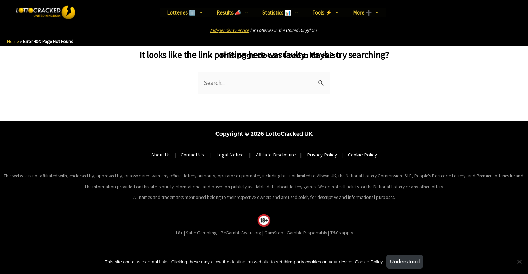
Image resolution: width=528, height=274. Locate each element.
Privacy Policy (322, 155)
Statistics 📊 (280, 12)
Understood (405, 261)
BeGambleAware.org (241, 233)
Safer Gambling (201, 233)
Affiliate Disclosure (276, 155)
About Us (161, 155)
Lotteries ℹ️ (184, 12)
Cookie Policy (362, 155)
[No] (519, 261)
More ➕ (366, 12)
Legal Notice (230, 155)
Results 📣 (232, 12)
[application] (199, 12)
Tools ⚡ (325, 12)
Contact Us (193, 155)
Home (13, 42)
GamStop (273, 233)
